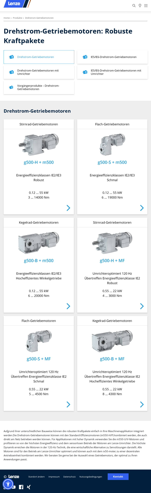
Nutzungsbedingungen (90, 476)
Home (7, 17)
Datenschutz (69, 476)
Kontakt (118, 476)
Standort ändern (36, 476)
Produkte (17, 17)
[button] (8, 484)
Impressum (54, 476)
